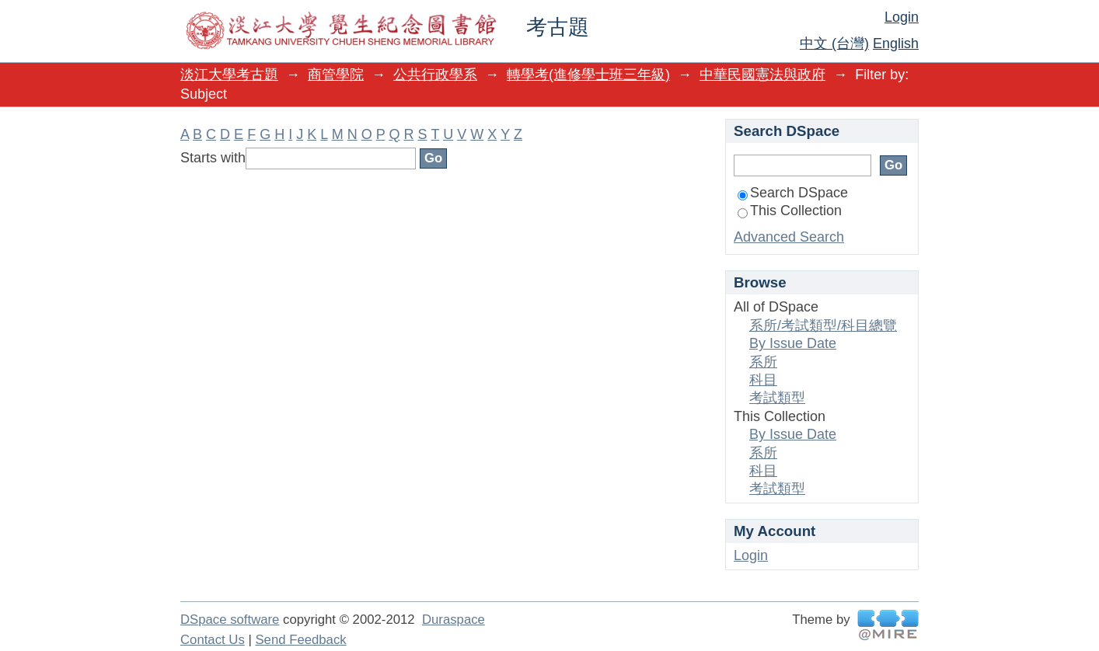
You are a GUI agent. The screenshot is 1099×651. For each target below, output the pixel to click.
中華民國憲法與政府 (762, 74)
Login (901, 17)
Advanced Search (789, 237)
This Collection (790, 210)
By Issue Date (792, 343)
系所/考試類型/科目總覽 (823, 325)
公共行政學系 (435, 74)
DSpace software (229, 619)
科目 (763, 380)
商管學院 (336, 74)
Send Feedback (300, 639)
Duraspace (453, 619)
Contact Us (212, 639)
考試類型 (777, 398)
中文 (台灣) (834, 43)
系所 (763, 362)
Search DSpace (793, 192)
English (896, 43)
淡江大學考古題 (229, 74)
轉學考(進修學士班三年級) (588, 74)
